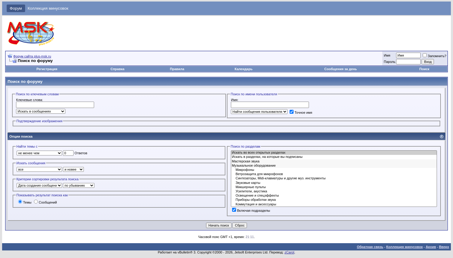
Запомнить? (434, 56)
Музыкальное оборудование (334, 166)
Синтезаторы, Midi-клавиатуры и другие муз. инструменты (334, 178)
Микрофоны (334, 170)
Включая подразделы (251, 210)
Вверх (444, 247)
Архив (431, 247)
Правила (177, 69)
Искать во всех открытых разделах (334, 153)
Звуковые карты (334, 183)
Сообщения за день (340, 69)
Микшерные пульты (334, 187)
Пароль (389, 62)
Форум (16, 8)
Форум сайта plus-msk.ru (32, 56)
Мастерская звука (334, 161)
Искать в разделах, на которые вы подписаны (334, 157)
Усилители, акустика (334, 191)
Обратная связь (370, 247)
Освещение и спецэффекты (334, 196)
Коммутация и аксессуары (334, 204)
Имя (387, 55)
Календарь (243, 69)
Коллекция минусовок (48, 8)
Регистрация (47, 69)
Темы (24, 202)
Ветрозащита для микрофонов (334, 174)
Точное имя (301, 112)
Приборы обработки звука (334, 200)
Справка (117, 69)
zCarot (289, 252)
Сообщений (45, 202)
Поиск (424, 69)
